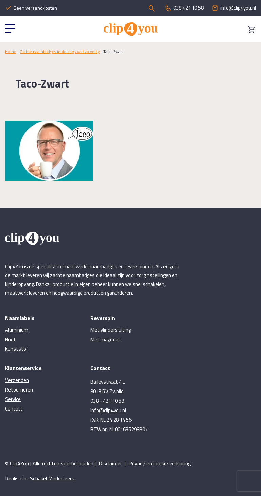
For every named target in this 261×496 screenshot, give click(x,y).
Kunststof (16, 349)
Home (10, 51)
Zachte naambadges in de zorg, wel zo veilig (60, 51)
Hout (10, 339)
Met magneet (105, 339)
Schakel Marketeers (52, 478)
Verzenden (17, 380)
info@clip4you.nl (108, 410)
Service (13, 399)
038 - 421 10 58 (107, 401)
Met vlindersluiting (110, 330)
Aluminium (16, 330)
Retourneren (19, 390)
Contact (14, 409)
